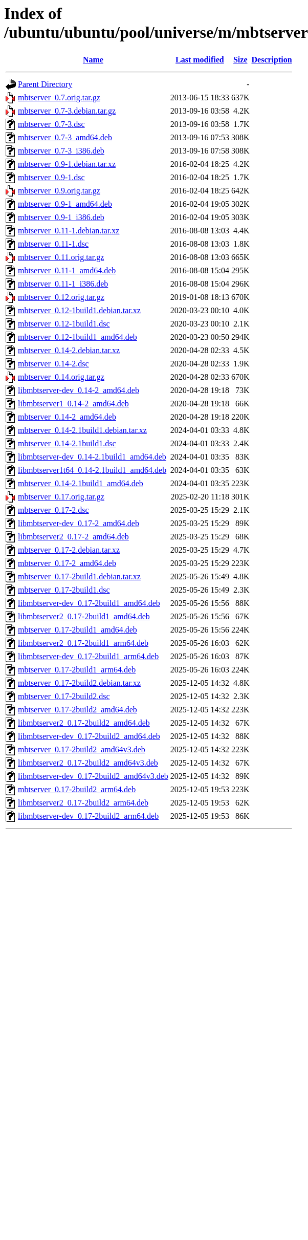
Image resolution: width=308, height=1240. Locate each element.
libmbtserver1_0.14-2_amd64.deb (73, 403)
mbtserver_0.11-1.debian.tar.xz (68, 230)
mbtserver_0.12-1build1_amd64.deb (77, 337)
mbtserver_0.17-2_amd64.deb (67, 563)
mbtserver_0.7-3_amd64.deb (65, 137)
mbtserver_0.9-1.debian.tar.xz (67, 164)
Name (93, 59)
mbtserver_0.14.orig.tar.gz (61, 377)
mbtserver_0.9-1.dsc (51, 177)
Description (272, 59)
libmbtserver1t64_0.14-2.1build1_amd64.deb (92, 470)
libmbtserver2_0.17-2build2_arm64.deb (83, 802)
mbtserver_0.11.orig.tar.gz (61, 257)
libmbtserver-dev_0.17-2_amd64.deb (78, 523)
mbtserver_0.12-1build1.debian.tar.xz (79, 310)
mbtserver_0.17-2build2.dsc (64, 696)
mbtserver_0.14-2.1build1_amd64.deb (80, 483)
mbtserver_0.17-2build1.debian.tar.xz (79, 576)
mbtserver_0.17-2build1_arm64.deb (77, 669)
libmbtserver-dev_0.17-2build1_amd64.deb (89, 603)
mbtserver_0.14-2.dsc (53, 363)
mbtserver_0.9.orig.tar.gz (59, 190)
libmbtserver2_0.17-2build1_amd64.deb (84, 616)
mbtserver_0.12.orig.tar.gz (61, 297)
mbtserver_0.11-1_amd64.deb (67, 270)
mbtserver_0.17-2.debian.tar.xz (69, 550)
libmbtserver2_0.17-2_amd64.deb (73, 536)
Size (240, 59)
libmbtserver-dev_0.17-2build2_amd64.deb (89, 736)
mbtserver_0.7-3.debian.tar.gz (67, 110)
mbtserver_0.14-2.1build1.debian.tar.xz (82, 430)
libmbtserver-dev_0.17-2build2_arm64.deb (88, 816)
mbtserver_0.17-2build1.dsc (64, 589)
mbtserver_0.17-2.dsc (53, 510)
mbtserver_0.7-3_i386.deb (61, 150)
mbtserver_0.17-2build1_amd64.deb (77, 629)
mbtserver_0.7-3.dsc (51, 124)
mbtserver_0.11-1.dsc (53, 244)
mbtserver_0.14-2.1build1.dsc (67, 443)
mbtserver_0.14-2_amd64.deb (67, 416)
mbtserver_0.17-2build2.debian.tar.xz (79, 683)
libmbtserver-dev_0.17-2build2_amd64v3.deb (93, 776)
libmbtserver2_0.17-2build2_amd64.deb (84, 723)
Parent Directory (45, 84)
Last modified (199, 59)
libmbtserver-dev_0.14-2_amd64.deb (78, 390)
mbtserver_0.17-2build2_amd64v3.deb (81, 749)
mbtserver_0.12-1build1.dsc (64, 323)
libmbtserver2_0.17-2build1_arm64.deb (83, 643)
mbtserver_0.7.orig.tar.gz (59, 97)
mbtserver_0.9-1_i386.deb (61, 217)
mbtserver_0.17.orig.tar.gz (61, 496)
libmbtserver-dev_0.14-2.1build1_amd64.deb (92, 456)
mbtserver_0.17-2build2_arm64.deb (77, 789)
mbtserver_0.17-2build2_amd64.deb (77, 709)
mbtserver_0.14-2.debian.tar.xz (69, 350)
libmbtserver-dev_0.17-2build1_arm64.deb (88, 656)
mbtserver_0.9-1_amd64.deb (65, 204)
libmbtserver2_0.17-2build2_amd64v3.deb (88, 762)
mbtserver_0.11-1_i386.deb (63, 283)
